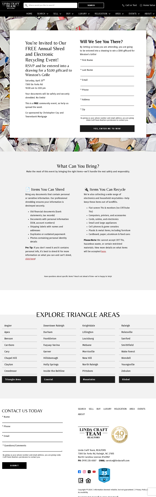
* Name (6, 417)
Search (91, 5)
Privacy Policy (141, 490)
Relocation (120, 409)
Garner (47, 351)
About (81, 414)
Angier (8, 325)
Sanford (125, 338)
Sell (91, 409)
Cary (6, 351)
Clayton (8, 364)
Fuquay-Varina (51, 345)
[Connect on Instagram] (84, 471)
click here (30, 259)
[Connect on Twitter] (89, 471)
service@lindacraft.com (114, 460)
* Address (85, 99)
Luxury (107, 409)
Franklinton (49, 338)
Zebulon (126, 370)
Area (132, 409)
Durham (48, 332)
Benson (8, 338)
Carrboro (9, 345)
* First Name (86, 60)
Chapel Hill (10, 358)
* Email (84, 80)
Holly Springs (50, 364)
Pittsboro (87, 370)
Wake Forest (128, 351)
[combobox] (50, 5)
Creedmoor (10, 370)
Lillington (87, 332)
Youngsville (128, 364)
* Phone (84, 90)
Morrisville (88, 351)
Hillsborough (50, 358)
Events (141, 409)
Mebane (86, 345)
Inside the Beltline (53, 370)
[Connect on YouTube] (94, 471)
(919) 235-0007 (87, 460)
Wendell (126, 358)
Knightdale (88, 325)
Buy (99, 409)
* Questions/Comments (14, 445)
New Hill (87, 358)
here (103, 251)
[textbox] (52, 5)
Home (29, 14)
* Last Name (86, 70)
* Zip (82, 109)
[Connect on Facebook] (79, 471)
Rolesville (126, 332)
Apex (7, 332)
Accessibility (83, 492)
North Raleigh (90, 364)
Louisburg (88, 338)
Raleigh (125, 325)
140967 (106, 457)
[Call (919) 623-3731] (129, 5)
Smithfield (127, 345)
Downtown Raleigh (53, 325)
